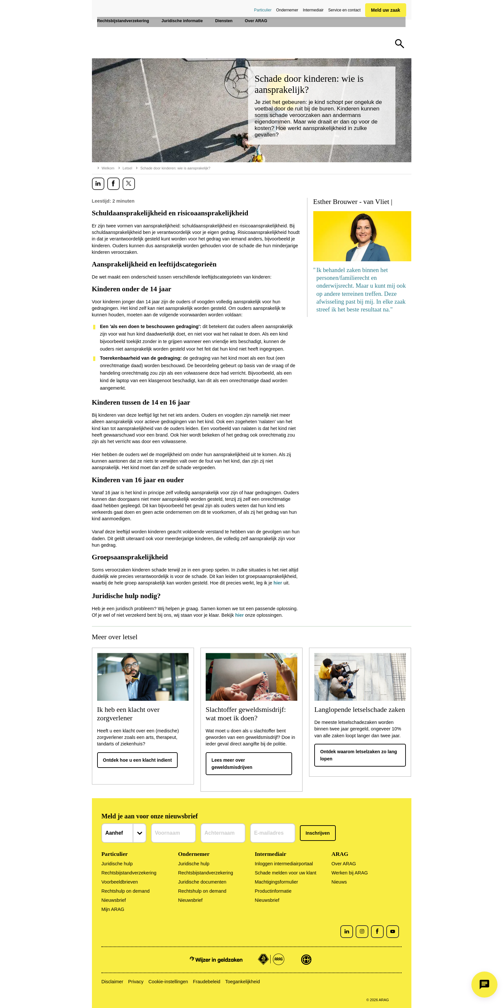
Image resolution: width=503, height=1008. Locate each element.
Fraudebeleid (206, 981)
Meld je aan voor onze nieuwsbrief (149, 816)
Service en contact (344, 10)
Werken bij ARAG (350, 872)
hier (278, 582)
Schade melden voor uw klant (285, 872)
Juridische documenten (202, 882)
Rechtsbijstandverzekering (128, 872)
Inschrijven (318, 833)
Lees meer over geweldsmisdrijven (232, 763)
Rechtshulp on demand (125, 891)
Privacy (135, 981)
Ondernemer (287, 10)
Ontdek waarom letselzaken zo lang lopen (358, 755)
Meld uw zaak (385, 10)
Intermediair (313, 10)
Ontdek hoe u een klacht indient (137, 760)
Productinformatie (273, 891)
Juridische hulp (117, 863)
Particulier (263, 10)
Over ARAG (344, 863)
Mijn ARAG (112, 909)
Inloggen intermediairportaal (284, 863)
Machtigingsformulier (276, 882)
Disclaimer (112, 981)
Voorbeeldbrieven (119, 882)
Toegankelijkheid (242, 981)
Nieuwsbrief (113, 900)
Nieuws (339, 882)
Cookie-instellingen (168, 981)
